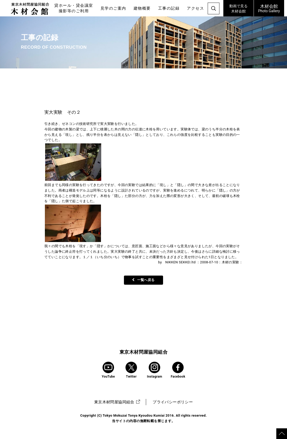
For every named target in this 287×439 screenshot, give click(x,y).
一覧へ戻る (143, 280)
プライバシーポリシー (173, 402)
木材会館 (238, 8)
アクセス (195, 8)
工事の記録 (169, 8)
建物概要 (142, 8)
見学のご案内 (113, 8)
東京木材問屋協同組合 (143, 352)
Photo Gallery (269, 8)
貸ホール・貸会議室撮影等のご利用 (73, 8)
